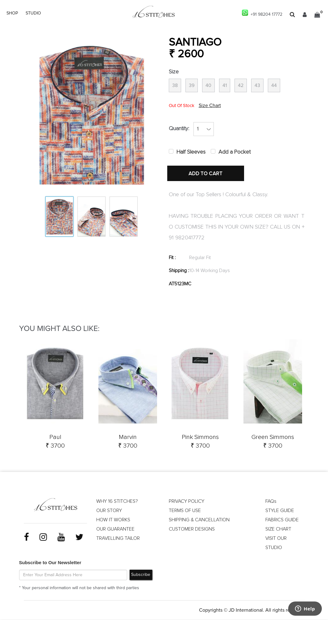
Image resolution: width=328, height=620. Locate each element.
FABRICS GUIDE (282, 519)
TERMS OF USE (185, 510)
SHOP (12, 13)
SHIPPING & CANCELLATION (199, 519)
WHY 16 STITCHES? (117, 501)
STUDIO (33, 13)
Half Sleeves (191, 152)
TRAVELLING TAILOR (118, 538)
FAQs (270, 501)
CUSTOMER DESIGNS (192, 529)
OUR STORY (109, 510)
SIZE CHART (278, 529)
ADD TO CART (206, 174)
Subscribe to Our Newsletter (50, 562)
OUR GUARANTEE (115, 529)
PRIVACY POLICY (186, 501)
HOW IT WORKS (113, 519)
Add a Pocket (234, 152)
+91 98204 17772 (262, 13)
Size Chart (210, 105)
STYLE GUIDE (279, 510)
